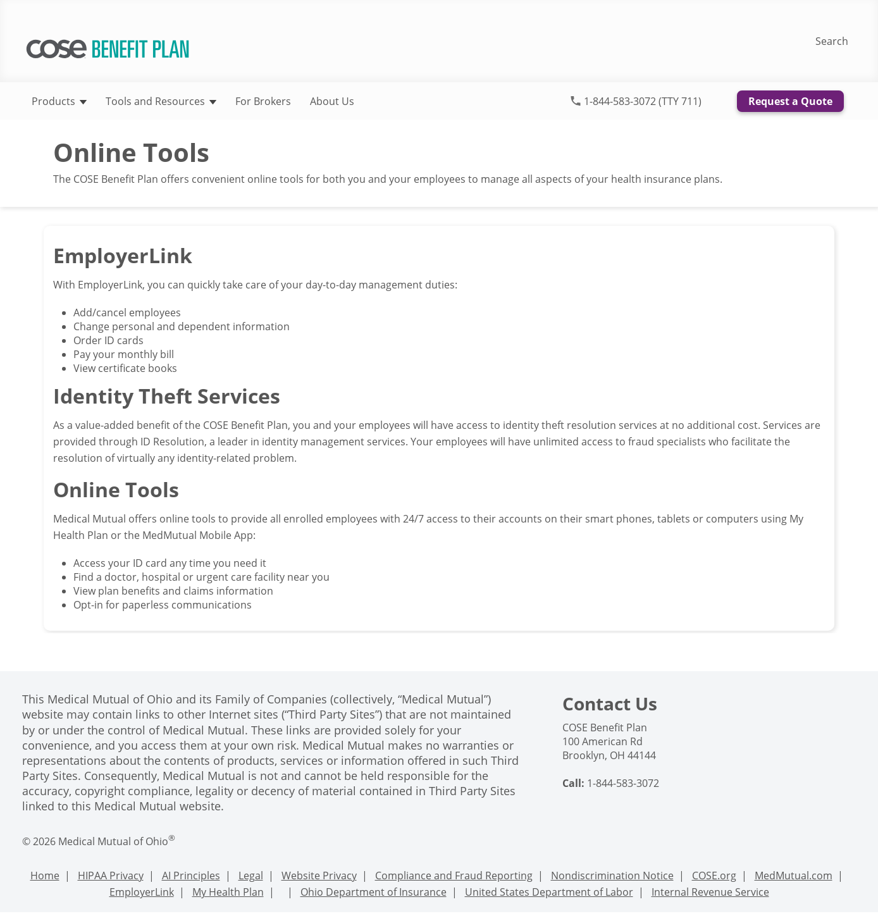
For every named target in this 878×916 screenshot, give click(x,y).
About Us (332, 101)
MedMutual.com (793, 875)
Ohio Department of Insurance (373, 892)
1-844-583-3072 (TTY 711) (643, 101)
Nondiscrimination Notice (612, 875)
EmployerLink (141, 892)
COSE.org (714, 875)
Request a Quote (790, 101)
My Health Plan (228, 892)
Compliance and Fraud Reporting (454, 875)
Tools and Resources (161, 101)
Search (831, 41)
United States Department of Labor (549, 892)
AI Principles (191, 875)
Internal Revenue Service (710, 892)
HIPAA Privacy (111, 875)
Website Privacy (319, 875)
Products (59, 101)
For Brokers (263, 101)
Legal (250, 875)
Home (44, 875)
